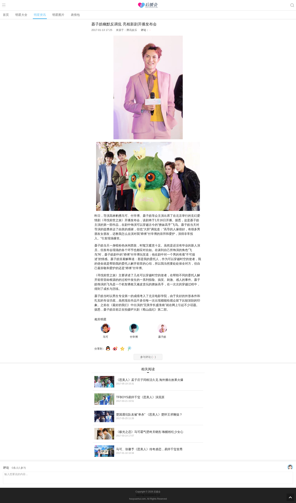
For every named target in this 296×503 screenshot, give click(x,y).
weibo (115, 348)
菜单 (4, 5)
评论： (145, 29)
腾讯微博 (129, 348)
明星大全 (21, 14)
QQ (108, 348)
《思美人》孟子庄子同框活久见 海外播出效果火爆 (149, 379)
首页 (6, 14)
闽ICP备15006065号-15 (148, 495)
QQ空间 (122, 348)
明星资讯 (40, 14)
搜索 (292, 5)
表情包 (75, 14)
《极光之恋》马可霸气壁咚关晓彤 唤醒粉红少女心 (149, 431)
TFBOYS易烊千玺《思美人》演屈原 (140, 397)
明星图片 (58, 14)
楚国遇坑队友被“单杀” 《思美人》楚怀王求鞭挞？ (149, 414)
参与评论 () (148, 356)
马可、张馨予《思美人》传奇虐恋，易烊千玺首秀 (149, 449)
